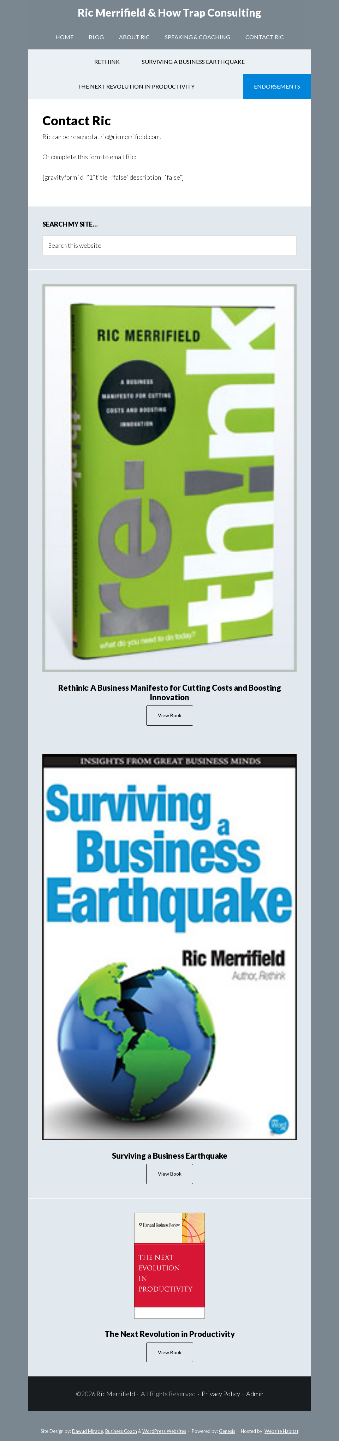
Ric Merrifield (169, 12)
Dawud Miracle (87, 1431)
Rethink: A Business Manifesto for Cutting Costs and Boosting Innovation (169, 692)
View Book (170, 715)
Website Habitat (281, 1431)
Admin (254, 1394)
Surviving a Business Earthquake (169, 1155)
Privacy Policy (221, 1394)
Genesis (227, 1431)
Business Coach (121, 1431)
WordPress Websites (164, 1431)
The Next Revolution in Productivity (170, 1334)
